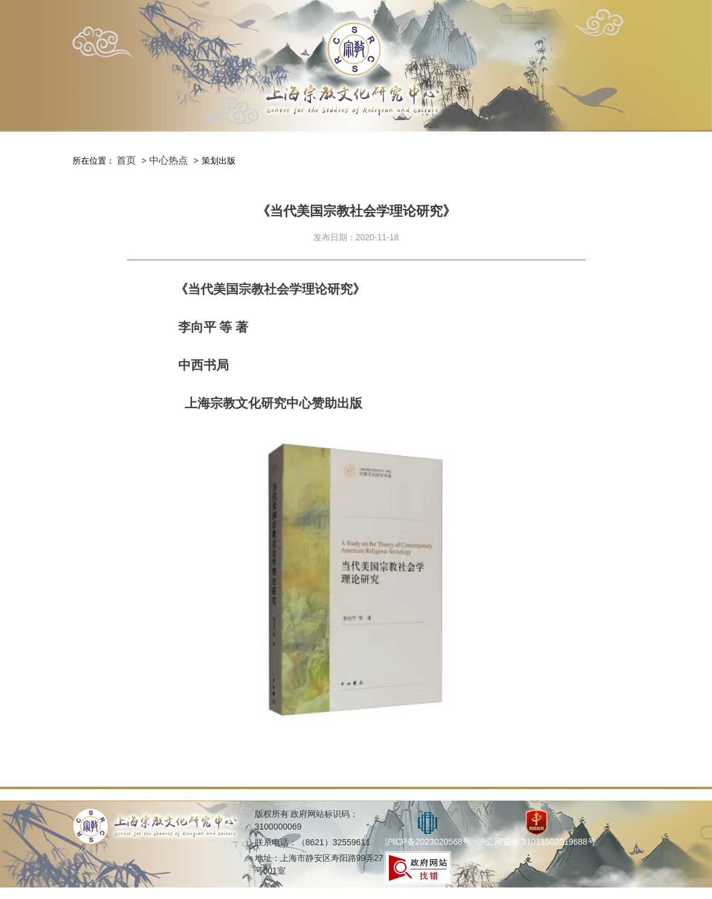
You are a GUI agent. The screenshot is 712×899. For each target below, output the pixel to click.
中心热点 (168, 160)
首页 (126, 160)
